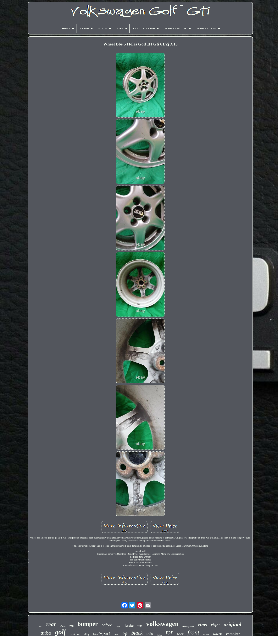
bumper (87, 624)
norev (119, 625)
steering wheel (188, 626)
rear (51, 624)
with (139, 625)
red (72, 625)
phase (62, 625)
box (40, 626)
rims (202, 624)
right (215, 624)
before (107, 625)
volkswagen (162, 623)
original (233, 624)
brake (129, 625)
